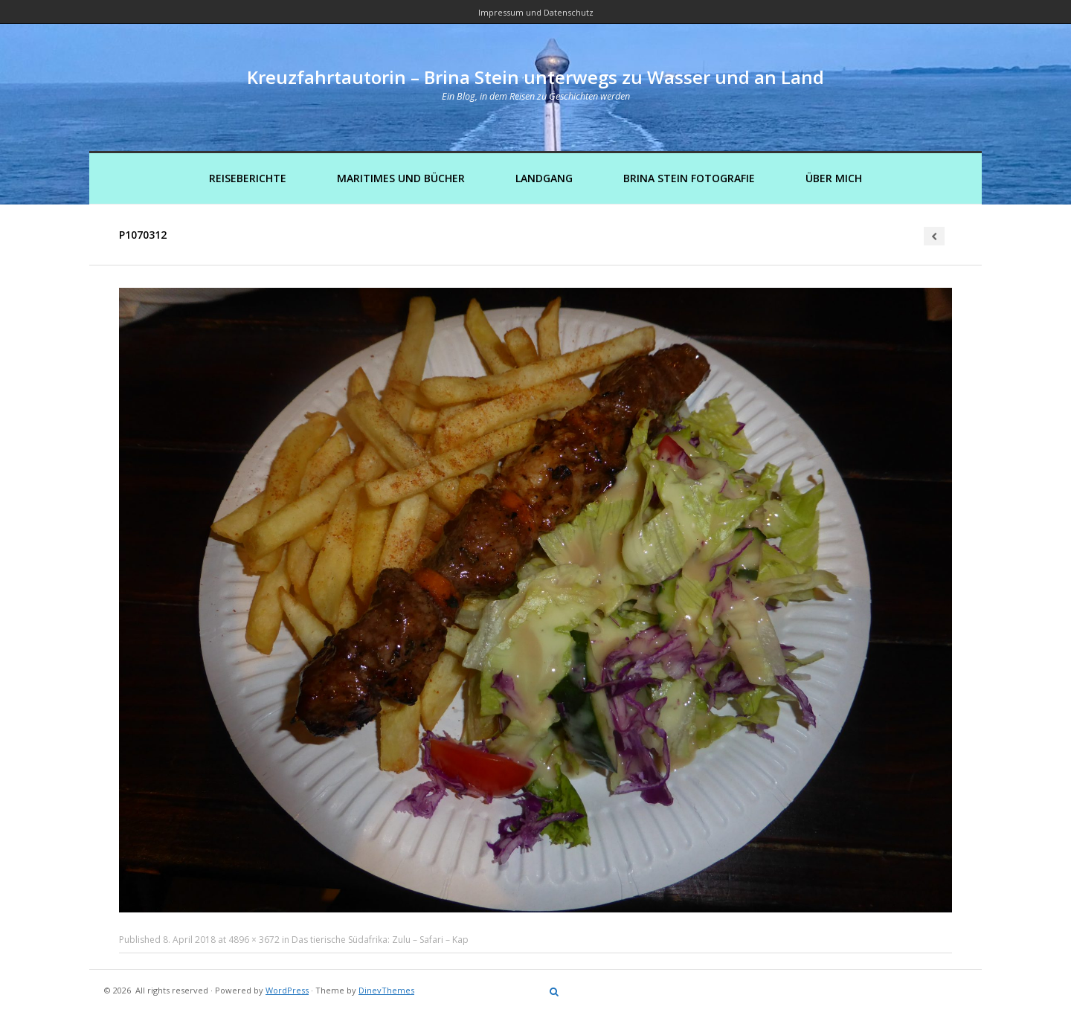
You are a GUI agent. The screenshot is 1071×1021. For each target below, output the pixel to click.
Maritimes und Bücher (401, 178)
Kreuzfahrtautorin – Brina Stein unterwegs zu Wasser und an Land (535, 77)
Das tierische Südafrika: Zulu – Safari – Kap (380, 939)
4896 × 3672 (254, 939)
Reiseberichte (247, 178)
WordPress (287, 990)
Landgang (544, 178)
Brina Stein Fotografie (689, 178)
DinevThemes (386, 990)
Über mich (833, 178)
